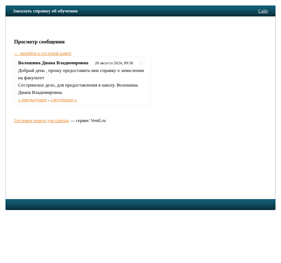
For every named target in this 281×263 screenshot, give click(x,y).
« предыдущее (32, 99)
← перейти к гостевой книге (43, 53)
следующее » (63, 99)
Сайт (263, 11)
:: (141, 63)
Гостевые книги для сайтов (41, 120)
